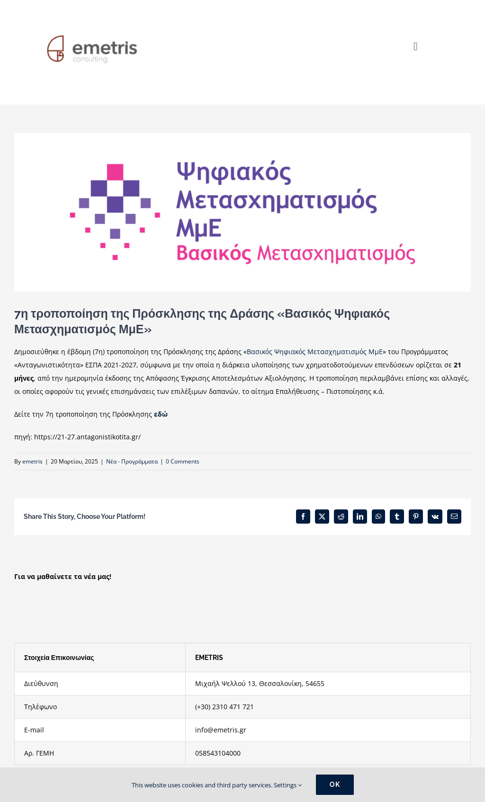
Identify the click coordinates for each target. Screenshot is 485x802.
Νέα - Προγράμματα (132, 461)
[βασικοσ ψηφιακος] (242, 212)
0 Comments (182, 461)
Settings (288, 785)
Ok (335, 784)
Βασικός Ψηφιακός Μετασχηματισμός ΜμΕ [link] (315, 351)
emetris (32, 461)
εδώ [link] (161, 414)
